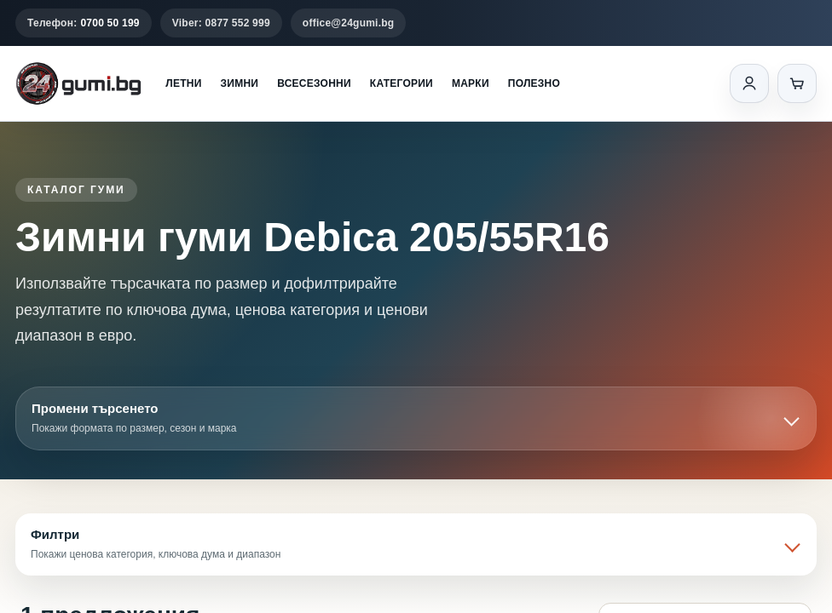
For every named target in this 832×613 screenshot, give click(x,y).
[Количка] (797, 83)
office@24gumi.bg (349, 23)
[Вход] (749, 83)
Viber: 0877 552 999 (221, 23)
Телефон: (83, 23)
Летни (183, 83)
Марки (470, 83)
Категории (401, 83)
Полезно (534, 83)
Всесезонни (314, 83)
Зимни (240, 83)
